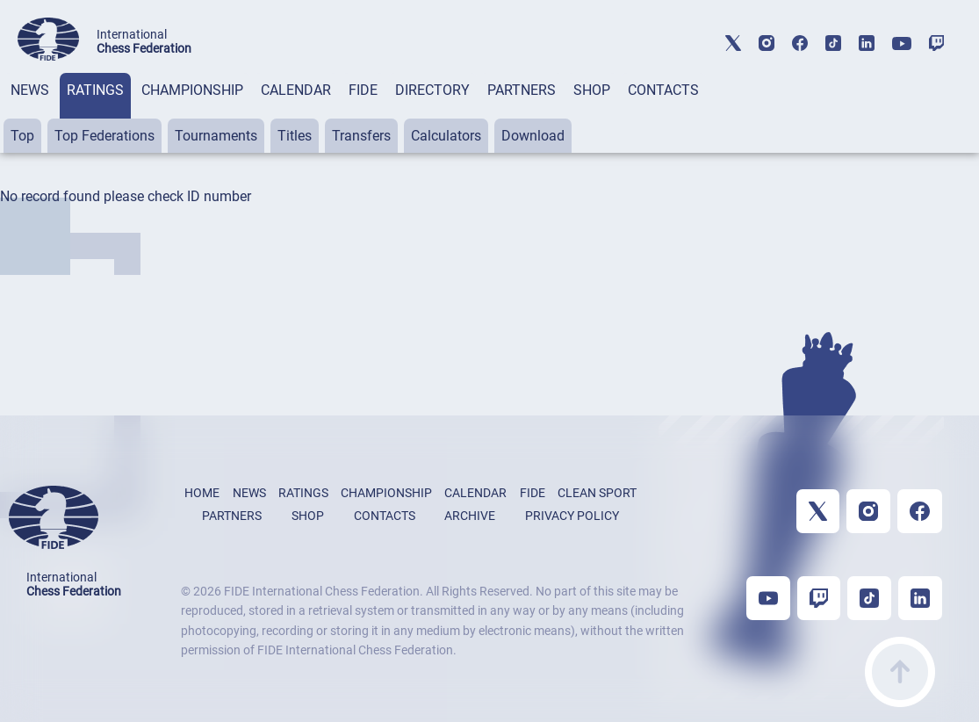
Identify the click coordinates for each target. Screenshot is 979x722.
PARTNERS (521, 90)
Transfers (361, 135)
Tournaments (216, 135)
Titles (294, 135)
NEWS (30, 90)
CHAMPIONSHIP (192, 90)
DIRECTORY (432, 90)
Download (533, 135)
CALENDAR (296, 90)
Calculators (446, 135)
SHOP (591, 90)
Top (22, 135)
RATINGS (95, 90)
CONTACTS (663, 90)
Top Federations (104, 135)
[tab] (30, 113)
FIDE (363, 90)
